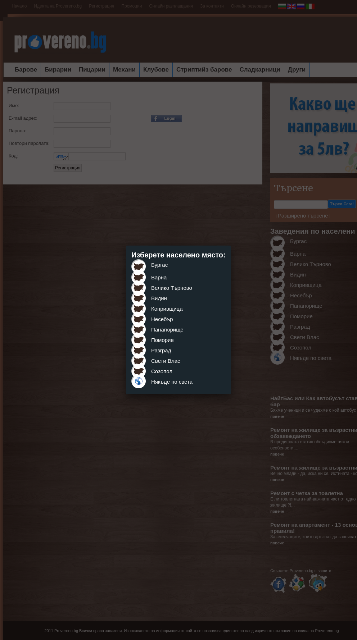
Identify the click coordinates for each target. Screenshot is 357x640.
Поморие (162, 340)
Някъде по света (172, 382)
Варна (159, 277)
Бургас (159, 265)
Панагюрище (167, 329)
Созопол (161, 371)
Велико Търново (171, 288)
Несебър (162, 319)
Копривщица (167, 309)
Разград (161, 350)
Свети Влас (165, 361)
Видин (159, 298)
